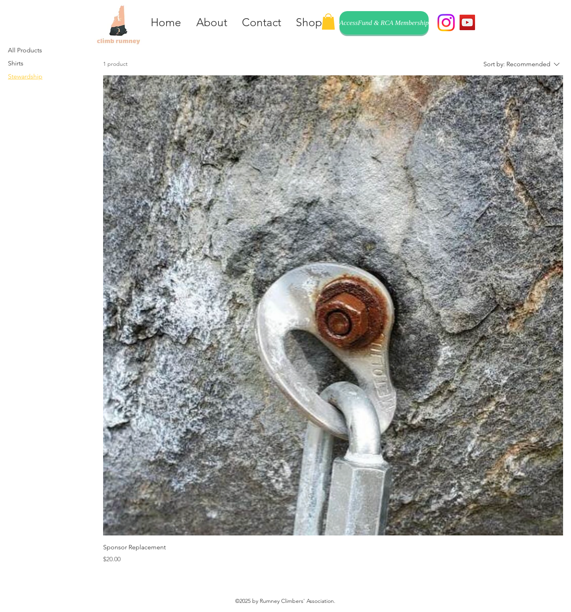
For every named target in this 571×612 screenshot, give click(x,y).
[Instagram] (446, 22)
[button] (328, 21)
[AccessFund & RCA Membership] (384, 23)
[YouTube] (467, 22)
